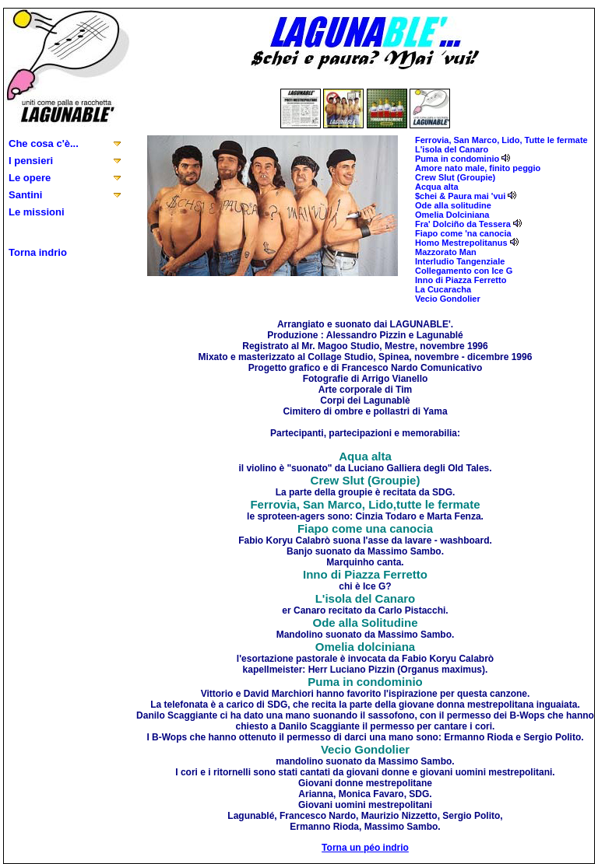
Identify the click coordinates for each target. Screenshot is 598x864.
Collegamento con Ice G (463, 270)
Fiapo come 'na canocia (463, 233)
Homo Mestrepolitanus (461, 242)
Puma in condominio (457, 158)
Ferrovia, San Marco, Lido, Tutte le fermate (501, 140)
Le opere (30, 178)
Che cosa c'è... (44, 143)
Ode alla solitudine (453, 205)
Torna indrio (38, 252)
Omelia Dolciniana (452, 214)
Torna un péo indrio (365, 847)
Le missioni (37, 212)
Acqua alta (437, 186)
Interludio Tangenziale (460, 261)
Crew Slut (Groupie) (455, 177)
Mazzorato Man (446, 252)
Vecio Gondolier (447, 298)
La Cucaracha (443, 289)
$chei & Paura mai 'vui (460, 196)
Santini (25, 195)
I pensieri (31, 160)
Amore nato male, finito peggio (477, 168)
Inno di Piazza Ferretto (460, 280)
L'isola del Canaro (451, 149)
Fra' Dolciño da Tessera (463, 224)
